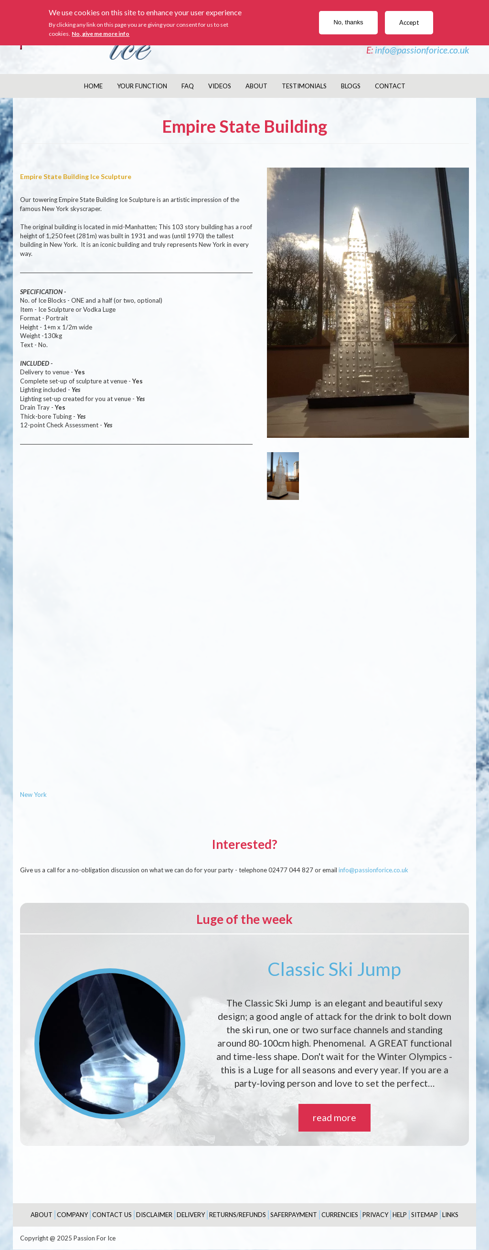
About (256, 86)
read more (334, 1117)
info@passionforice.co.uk (422, 49)
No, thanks (348, 22)
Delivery (191, 1214)
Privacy (375, 1214)
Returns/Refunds (237, 1214)
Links (450, 1214)
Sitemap (424, 1214)
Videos (219, 86)
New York (33, 794)
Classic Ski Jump (334, 969)
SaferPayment (293, 1214)
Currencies (339, 1214)
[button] (368, 303)
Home (93, 86)
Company (72, 1214)
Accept (409, 22)
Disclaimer (154, 1214)
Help (400, 1214)
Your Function (142, 86)
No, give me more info (100, 33)
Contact (390, 86)
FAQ (187, 86)
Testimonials (304, 86)
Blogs (351, 86)
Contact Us (112, 1214)
